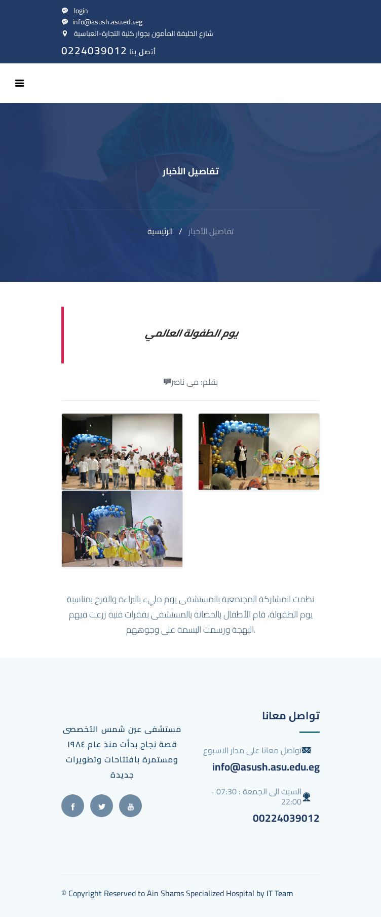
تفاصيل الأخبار (211, 231)
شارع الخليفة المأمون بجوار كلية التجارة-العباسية (137, 33)
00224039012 (286, 818)
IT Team (279, 893)
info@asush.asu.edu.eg (101, 21)
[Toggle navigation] (19, 83)
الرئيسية (160, 231)
